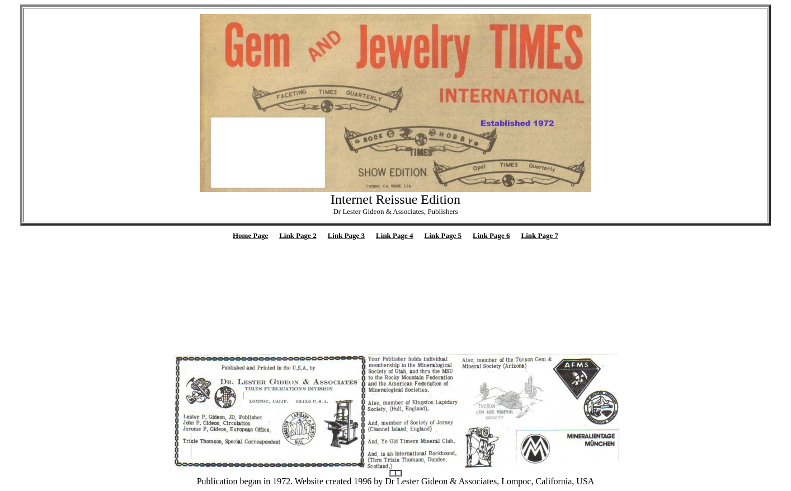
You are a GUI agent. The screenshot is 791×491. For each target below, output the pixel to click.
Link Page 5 (443, 235)
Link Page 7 (539, 235)
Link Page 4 (394, 235)
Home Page (250, 235)
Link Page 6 (491, 235)
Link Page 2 (297, 235)
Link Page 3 (346, 235)
